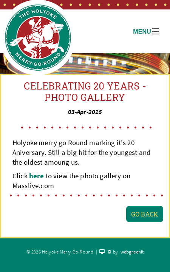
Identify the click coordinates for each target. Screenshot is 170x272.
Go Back (144, 214)
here (36, 176)
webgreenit (132, 252)
